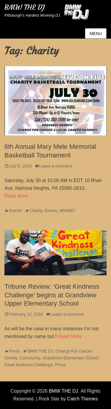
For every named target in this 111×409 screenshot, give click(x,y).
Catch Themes (82, 398)
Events (15, 210)
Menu (96, 33)
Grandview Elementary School (70, 358)
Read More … (19, 195)
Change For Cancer (73, 351)
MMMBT (67, 210)
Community (30, 358)
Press (14, 351)
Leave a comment (55, 166)
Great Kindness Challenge (28, 364)
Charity (36, 210)
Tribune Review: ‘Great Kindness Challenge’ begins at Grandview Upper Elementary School (51, 295)
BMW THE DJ (24, 7)
